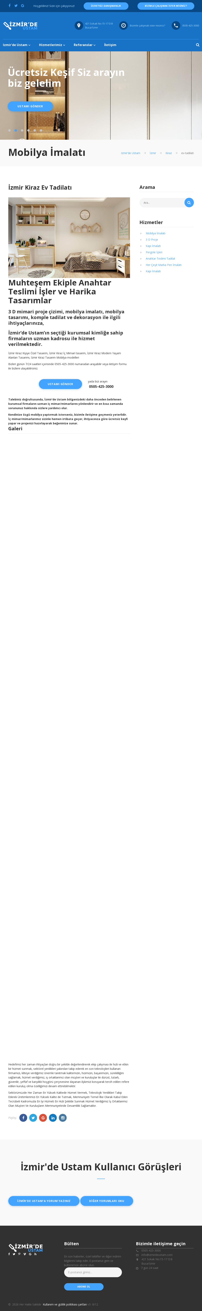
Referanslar (83, 45)
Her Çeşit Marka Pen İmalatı (163, 265)
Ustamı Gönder (30, 106)
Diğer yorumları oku (106, 1201)
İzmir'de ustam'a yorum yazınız (44, 1201)
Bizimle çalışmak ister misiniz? (147, 25)
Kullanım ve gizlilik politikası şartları (65, 1304)
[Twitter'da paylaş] (16, 5)
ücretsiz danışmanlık (106, 6)
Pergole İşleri (154, 252)
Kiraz (169, 153)
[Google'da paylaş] (22, 5)
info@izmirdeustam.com (157, 1255)
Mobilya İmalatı (155, 233)
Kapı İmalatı (153, 246)
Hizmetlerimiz (50, 45)
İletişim (110, 45)
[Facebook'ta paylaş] (9, 5)
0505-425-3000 (101, 386)
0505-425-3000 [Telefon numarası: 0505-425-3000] (190, 25)
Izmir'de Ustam (15, 45)
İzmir (153, 153)
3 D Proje (152, 239)
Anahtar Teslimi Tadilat (160, 258)
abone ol (83, 1286)
